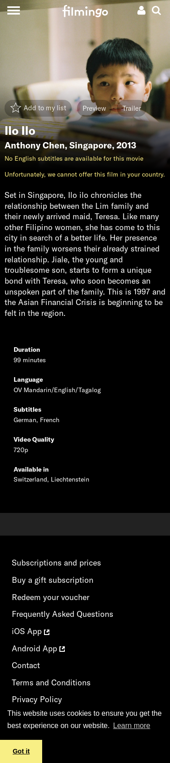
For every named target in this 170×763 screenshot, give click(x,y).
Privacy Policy (37, 699)
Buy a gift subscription (52, 580)
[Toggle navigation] (13, 10)
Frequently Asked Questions (62, 614)
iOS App (30, 631)
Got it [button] (21, 751)
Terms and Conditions (51, 682)
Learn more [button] (132, 725)
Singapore (90, 145)
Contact (26, 665)
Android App (38, 648)
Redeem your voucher (50, 597)
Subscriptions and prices (56, 562)
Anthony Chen (35, 145)
